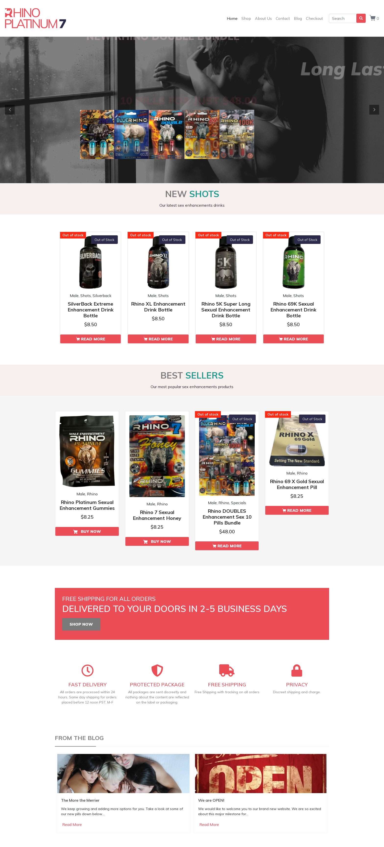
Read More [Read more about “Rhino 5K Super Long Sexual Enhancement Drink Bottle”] (228, 338)
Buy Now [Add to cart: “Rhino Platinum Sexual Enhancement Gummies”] (91, 531)
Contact (283, 18)
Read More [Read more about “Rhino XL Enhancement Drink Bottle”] (161, 338)
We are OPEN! (211, 800)
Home (232, 18)
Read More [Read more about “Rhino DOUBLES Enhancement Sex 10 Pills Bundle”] (229, 545)
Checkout (314, 18)
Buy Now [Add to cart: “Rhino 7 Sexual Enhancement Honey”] (161, 541)
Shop (246, 18)
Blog (298, 18)
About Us (263, 18)
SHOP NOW (81, 624)
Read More (72, 824)
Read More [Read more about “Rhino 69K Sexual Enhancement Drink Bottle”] (296, 338)
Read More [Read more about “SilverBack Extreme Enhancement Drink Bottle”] (93, 338)
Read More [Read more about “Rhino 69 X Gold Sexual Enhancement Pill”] (299, 510)
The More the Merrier (80, 800)
